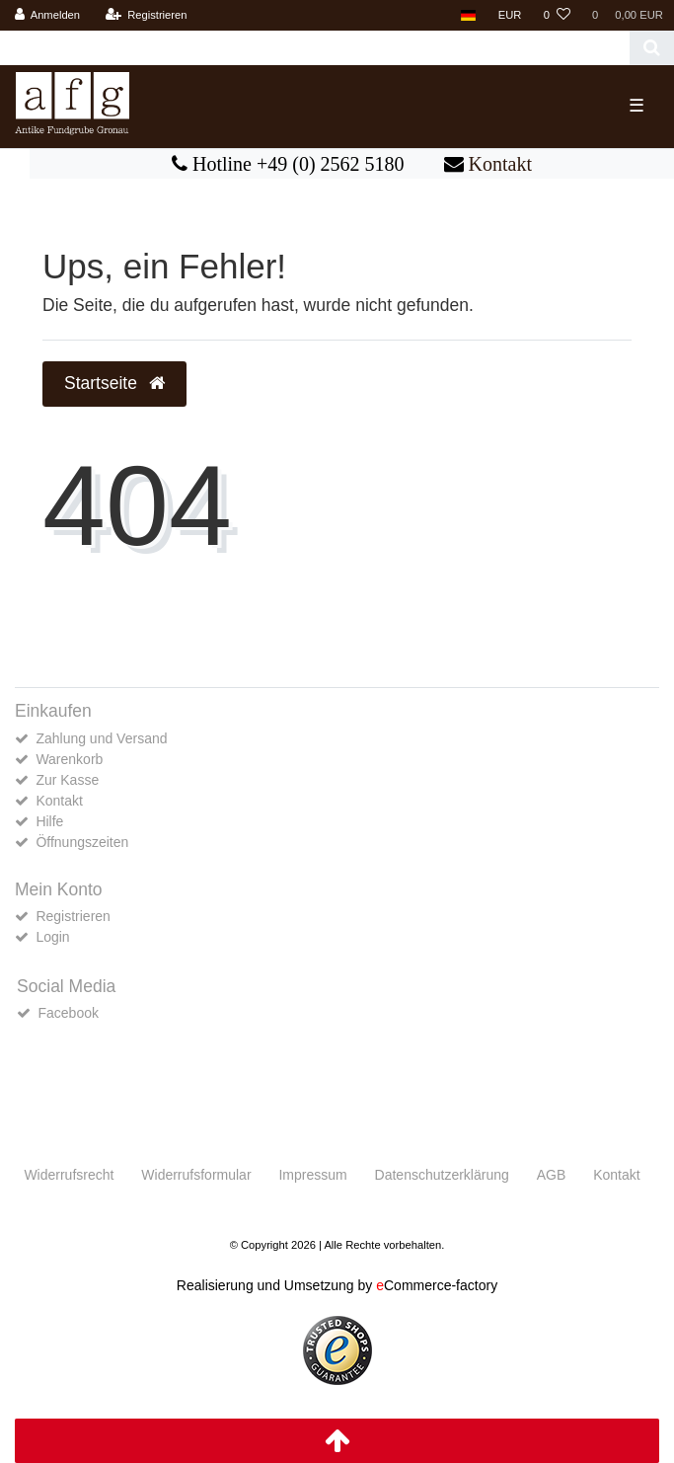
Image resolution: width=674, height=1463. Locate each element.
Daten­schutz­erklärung (442, 1175)
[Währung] (510, 15)
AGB (551, 1175)
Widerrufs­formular (196, 1175)
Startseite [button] (114, 383)
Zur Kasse (67, 780)
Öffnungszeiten (82, 842)
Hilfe (49, 821)
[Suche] (652, 48)
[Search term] (315, 48)
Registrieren (73, 916)
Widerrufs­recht (68, 1175)
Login (52, 937)
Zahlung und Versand (101, 738)
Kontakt (500, 164)
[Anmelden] (48, 15)
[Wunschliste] (557, 15)
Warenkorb (69, 759)
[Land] (468, 15)
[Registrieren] (145, 15)
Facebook (67, 1013)
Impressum (312, 1175)
